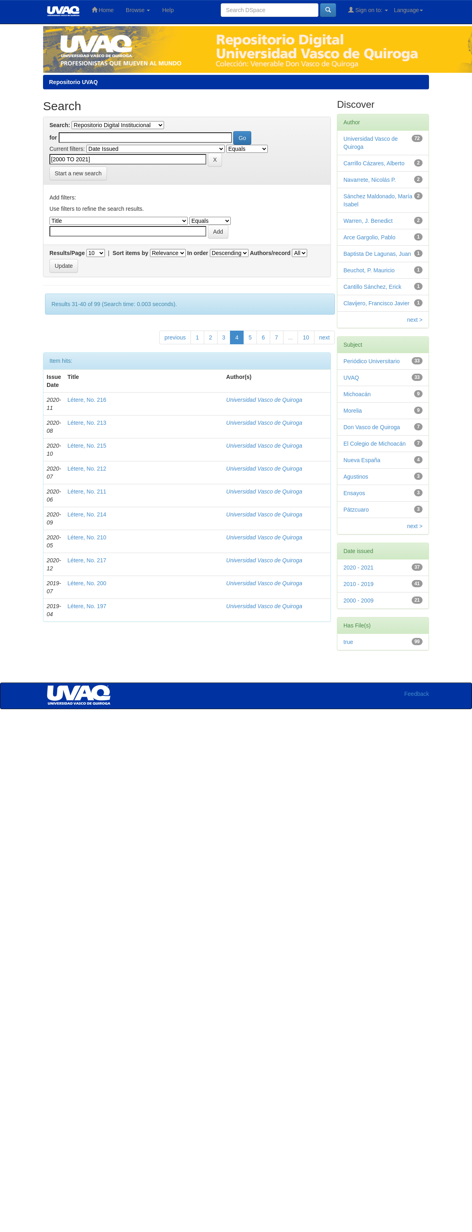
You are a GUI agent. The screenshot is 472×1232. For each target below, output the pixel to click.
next (324, 337)
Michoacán (357, 394)
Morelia (352, 410)
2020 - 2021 (358, 567)
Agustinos (355, 476)
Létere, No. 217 (87, 560)
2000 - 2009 (358, 600)
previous (175, 337)
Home (103, 9)
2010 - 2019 (358, 584)
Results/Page (67, 253)
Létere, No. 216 (87, 400)
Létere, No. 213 (87, 423)
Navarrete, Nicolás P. (369, 180)
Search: (59, 125)
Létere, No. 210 (87, 537)
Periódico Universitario (371, 361)
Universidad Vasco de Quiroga (264, 400)
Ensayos (354, 493)
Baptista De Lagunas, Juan (377, 254)
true (348, 642)
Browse (138, 10)
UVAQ (351, 377)
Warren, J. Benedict (367, 221)
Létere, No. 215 (87, 445)
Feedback (416, 694)
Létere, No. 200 (87, 583)
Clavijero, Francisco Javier (376, 303)
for (53, 137)
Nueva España (361, 460)
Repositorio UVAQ (73, 82)
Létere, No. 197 (87, 606)
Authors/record (270, 253)
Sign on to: (368, 9)
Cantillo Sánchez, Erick (372, 287)
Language (408, 10)
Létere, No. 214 (87, 514)
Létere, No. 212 (87, 468)
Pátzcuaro (356, 509)
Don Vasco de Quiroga (371, 427)
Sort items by (130, 253)
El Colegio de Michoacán (374, 443)
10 (306, 337)
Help (168, 10)
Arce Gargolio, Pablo (369, 237)
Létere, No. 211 (87, 491)
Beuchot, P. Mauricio (368, 270)
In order (197, 253)
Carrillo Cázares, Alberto (373, 163)
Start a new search (78, 173)
